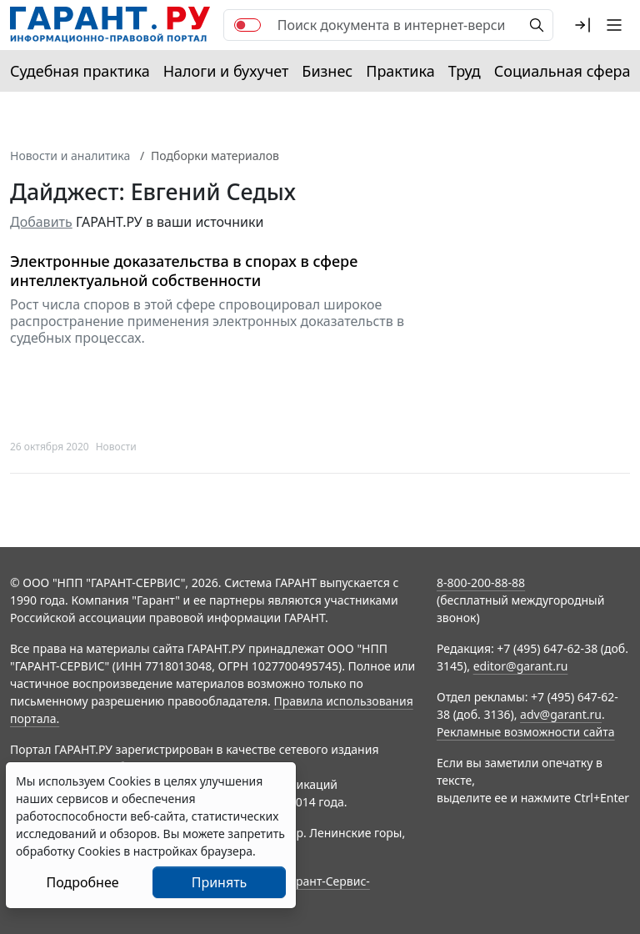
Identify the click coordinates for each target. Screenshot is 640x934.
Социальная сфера (562, 71)
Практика (400, 71)
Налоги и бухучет (226, 71)
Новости (116, 446)
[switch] (247, 25)
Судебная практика (80, 71)
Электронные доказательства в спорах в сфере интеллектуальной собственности (184, 270)
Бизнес (327, 71)
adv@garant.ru (561, 714)
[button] (582, 25)
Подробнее (82, 882)
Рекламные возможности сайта (526, 732)
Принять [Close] (220, 882)
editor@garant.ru (520, 666)
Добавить (41, 222)
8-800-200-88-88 (481, 582)
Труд (464, 71)
